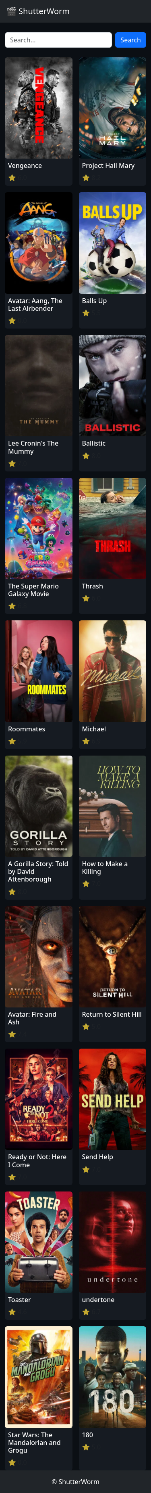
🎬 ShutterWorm (38, 11)
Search (130, 40)
